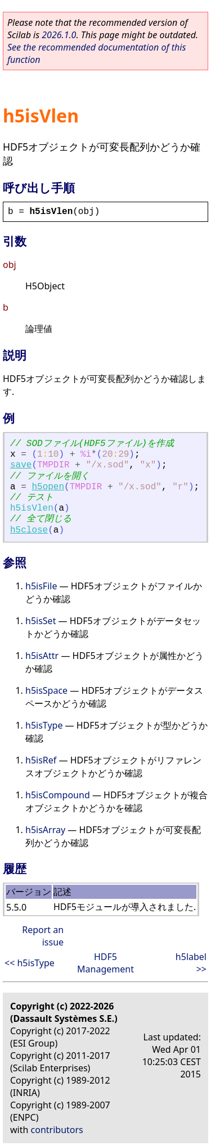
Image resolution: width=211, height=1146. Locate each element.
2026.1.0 (59, 35)
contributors (57, 1130)
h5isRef (40, 760)
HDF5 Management (105, 963)
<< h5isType (30, 963)
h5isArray (45, 830)
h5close (29, 530)
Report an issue (43, 936)
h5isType (43, 725)
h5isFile (41, 586)
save (21, 465)
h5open (48, 487)
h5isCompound (57, 795)
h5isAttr (42, 655)
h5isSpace (46, 690)
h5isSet (40, 621)
